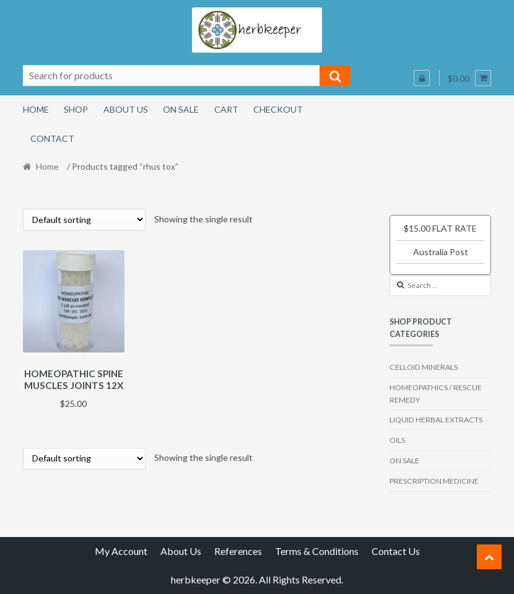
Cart (226, 109)
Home (36, 109)
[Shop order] (84, 219)
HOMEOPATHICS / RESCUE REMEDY (436, 393)
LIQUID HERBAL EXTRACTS (436, 419)
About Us (125, 109)
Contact (52, 138)
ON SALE (404, 460)
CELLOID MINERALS (424, 367)
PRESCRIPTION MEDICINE (434, 481)
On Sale (181, 109)
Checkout (278, 109)
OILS (397, 440)
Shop (76, 109)
